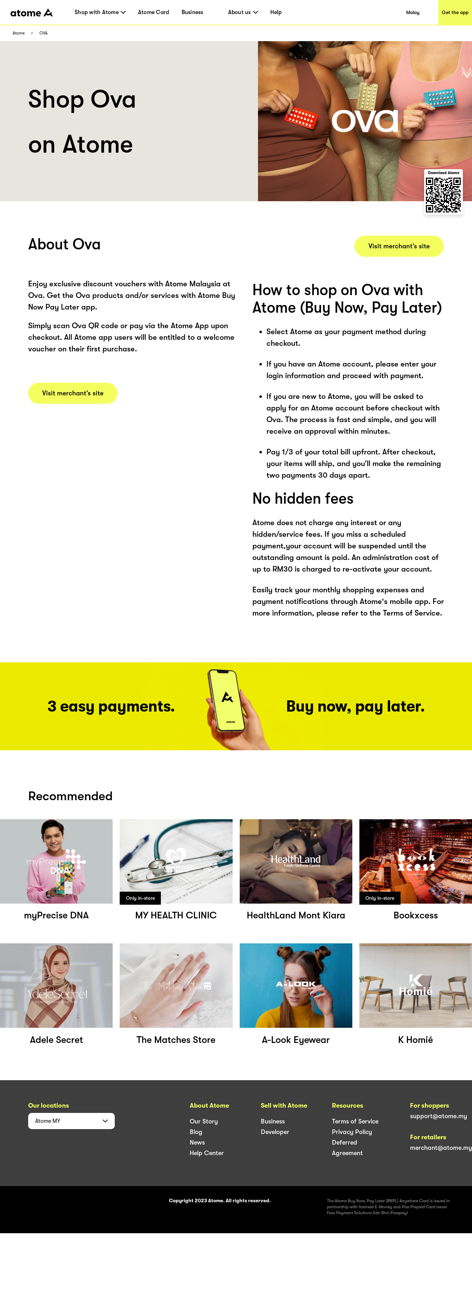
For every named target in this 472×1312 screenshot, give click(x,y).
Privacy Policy (352, 1131)
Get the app (455, 12)
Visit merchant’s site (72, 393)
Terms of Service (355, 1121)
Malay (413, 12)
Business (192, 12)
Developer (275, 1131)
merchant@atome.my (441, 1147)
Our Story (204, 1121)
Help (276, 12)
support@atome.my (438, 1116)
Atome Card (153, 12)
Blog (196, 1131)
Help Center (207, 1153)
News (197, 1142)
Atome (19, 33)
